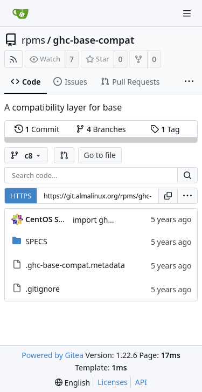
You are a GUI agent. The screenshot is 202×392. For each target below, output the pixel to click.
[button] (64, 155)
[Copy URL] (168, 196)
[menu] (187, 196)
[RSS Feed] (13, 59)
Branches (101, 129)
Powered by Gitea (52, 355)
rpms (33, 40)
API (141, 382)
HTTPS (20, 196)
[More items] (189, 82)
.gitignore (42, 289)
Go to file (100, 155)
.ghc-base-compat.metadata (75, 265)
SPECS (36, 241)
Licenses (112, 382)
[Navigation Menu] (187, 13)
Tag (164, 129)
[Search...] (187, 175)
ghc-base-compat (93, 40)
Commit (37, 129)
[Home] (20, 13)
